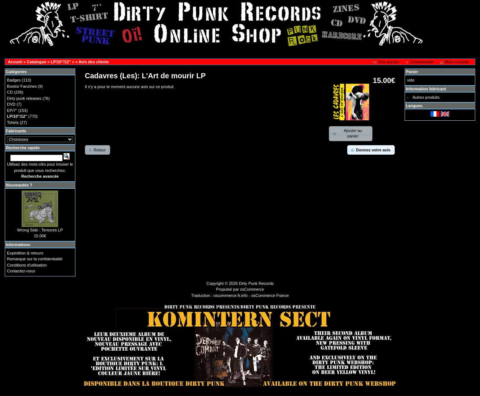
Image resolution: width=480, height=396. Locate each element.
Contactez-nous (21, 271)
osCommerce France (270, 295)
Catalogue (36, 62)
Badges (13, 80)
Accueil (15, 62)
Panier (412, 71)
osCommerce (252, 289)
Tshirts (13, 122)
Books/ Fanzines (22, 86)
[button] (386, 62)
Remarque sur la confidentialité (35, 259)
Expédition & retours (25, 253)
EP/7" (12, 110)
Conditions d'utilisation (27, 265)
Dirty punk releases (24, 98)
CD (10, 92)
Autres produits (425, 97)
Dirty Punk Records (256, 283)
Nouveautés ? (19, 185)
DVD (11, 104)
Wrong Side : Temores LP (40, 230)
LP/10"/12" (61, 62)
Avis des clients (94, 62)
